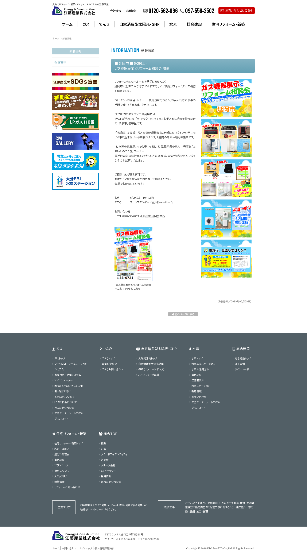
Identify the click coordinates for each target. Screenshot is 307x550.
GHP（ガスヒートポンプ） (151, 369)
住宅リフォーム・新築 (228, 24)
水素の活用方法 (200, 369)
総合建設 (194, 24)
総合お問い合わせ (111, 481)
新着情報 (60, 62)
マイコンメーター (63, 380)
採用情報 (130, 11)
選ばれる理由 (61, 454)
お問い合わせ (198, 396)
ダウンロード (242, 369)
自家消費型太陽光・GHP (139, 24)
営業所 (105, 459)
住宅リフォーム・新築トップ (68, 443)
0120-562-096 (127, 539)
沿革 (103, 448)
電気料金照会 (109, 363)
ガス (85, 24)
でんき (104, 24)
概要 (103, 443)
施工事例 (240, 363)
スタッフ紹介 (61, 476)
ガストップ (59, 358)
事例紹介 (196, 374)
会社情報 (115, 11)
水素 (173, 24)
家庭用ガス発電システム (67, 374)
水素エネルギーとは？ (203, 363)
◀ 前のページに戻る (183, 314)
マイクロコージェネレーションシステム (70, 366)
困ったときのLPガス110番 (68, 385)
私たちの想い (61, 448)
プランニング (61, 465)
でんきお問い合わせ (113, 369)
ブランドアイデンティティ (114, 454)
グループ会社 (108, 465)
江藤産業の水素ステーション (200, 382)
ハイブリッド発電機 (148, 374)
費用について (61, 470)
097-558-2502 (151, 539)
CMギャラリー (108, 470)
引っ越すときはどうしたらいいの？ (64, 393)
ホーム (67, 24)
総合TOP (108, 433)
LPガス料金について (65, 402)
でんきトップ (108, 358)
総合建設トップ (243, 358)
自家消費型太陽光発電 (151, 363)
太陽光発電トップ (147, 358)
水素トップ (197, 358)
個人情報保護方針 (104, 548)
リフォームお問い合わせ (67, 487)
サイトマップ (85, 548)
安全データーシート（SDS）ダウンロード (68, 415)
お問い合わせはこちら (237, 10)
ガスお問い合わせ (64, 407)
